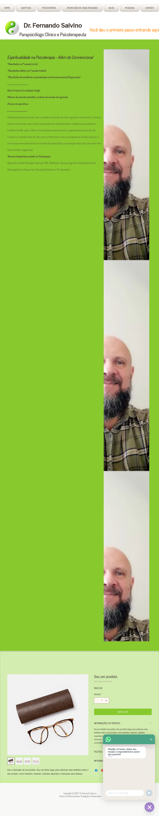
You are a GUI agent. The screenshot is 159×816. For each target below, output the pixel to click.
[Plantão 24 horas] (149, 807)
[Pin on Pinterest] (102, 770)
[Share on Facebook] (96, 770)
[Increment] (106, 700)
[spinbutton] (101, 700)
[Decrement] (97, 700)
